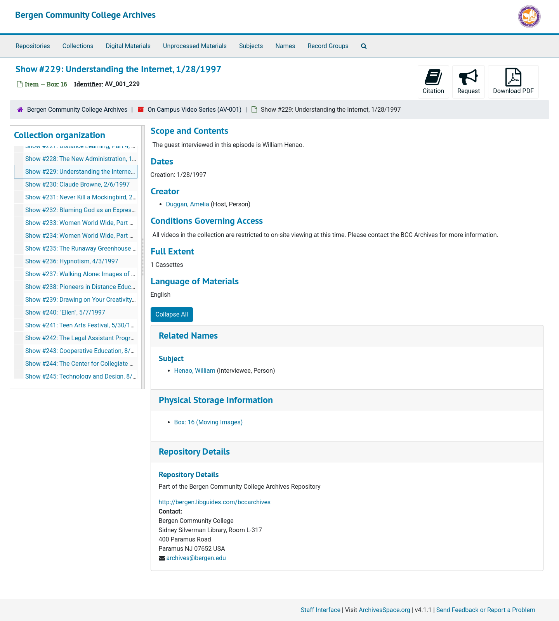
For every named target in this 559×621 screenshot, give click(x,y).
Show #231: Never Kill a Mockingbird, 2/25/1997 (92, 197)
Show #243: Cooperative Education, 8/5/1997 (88, 351)
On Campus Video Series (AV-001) (194, 109)
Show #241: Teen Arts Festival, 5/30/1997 (83, 325)
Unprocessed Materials (195, 46)
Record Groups (327, 46)
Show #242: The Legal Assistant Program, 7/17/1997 (98, 338)
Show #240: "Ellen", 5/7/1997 (65, 312)
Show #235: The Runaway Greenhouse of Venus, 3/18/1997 (107, 248)
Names (285, 46)
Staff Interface (320, 610)
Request (468, 81)
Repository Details (194, 451)
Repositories (33, 46)
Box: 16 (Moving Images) (208, 422)
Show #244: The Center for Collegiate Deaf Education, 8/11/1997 (114, 363)
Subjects (251, 46)
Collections (78, 46)
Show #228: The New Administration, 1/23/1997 (91, 159)
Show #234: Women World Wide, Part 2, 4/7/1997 (93, 235)
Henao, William (194, 370)
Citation (433, 81)
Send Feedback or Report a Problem (485, 610)
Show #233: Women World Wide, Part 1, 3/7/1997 (93, 223)
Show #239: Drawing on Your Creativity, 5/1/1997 (92, 299)
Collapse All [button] (172, 314)
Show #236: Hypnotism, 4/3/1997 (71, 261)
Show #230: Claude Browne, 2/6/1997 (77, 184)
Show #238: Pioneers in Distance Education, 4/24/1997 (101, 287)
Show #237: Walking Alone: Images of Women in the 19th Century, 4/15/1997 (131, 274)
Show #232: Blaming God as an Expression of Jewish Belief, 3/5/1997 (121, 210)
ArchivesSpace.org (384, 610)
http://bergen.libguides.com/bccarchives (215, 502)
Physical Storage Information (216, 400)
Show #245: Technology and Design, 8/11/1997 (90, 376)
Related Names (188, 335)
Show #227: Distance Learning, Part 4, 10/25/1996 (94, 146)
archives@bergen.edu (196, 558)
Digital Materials (128, 46)
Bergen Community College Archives (85, 15)
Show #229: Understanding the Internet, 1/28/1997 (95, 171)
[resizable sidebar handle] (142, 257)
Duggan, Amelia (187, 204)
